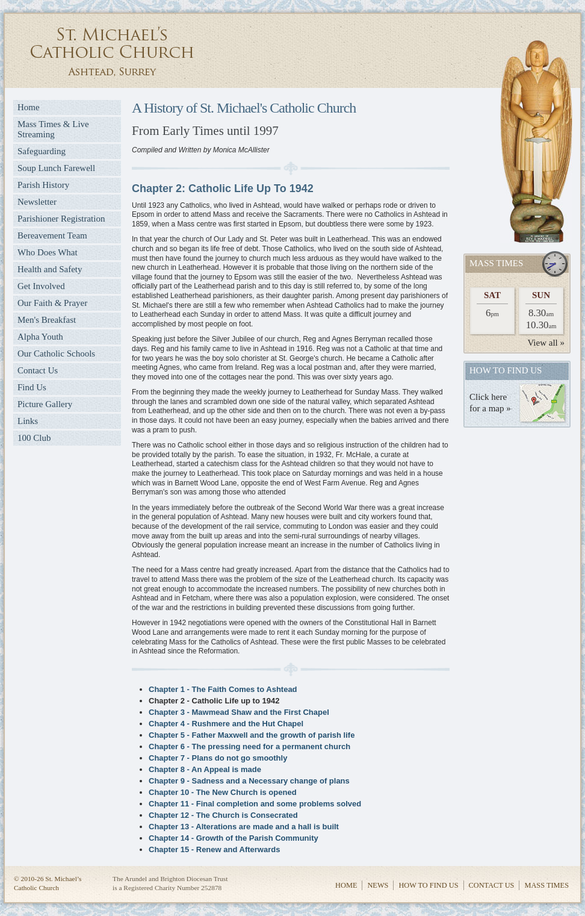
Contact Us (37, 370)
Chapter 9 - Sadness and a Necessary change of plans (249, 780)
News (377, 885)
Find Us (31, 387)
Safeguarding (41, 151)
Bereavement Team (52, 235)
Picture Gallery (44, 404)
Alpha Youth (40, 336)
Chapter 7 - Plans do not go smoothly (218, 757)
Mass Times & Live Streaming (53, 129)
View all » (546, 342)
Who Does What (47, 252)
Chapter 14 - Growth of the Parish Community (233, 838)
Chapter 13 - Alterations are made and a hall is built (244, 826)
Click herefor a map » (490, 403)
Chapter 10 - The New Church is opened (223, 792)
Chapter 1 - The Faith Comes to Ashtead (223, 689)
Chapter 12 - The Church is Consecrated (223, 815)
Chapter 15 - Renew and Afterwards (214, 849)
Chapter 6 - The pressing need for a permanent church (249, 746)
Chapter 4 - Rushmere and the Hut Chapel (226, 723)
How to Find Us (428, 885)
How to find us (505, 370)
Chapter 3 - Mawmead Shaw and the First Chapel (239, 712)
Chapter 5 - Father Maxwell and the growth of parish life (251, 735)
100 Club (34, 438)
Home (28, 107)
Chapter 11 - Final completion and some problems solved (255, 803)
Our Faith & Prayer (52, 303)
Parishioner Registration (61, 218)
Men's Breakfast (46, 320)
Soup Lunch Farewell (56, 168)
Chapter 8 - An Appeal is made (205, 769)
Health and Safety (49, 269)
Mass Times (496, 263)
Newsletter (37, 202)
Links (27, 421)
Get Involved (41, 286)
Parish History (43, 185)
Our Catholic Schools (56, 353)
